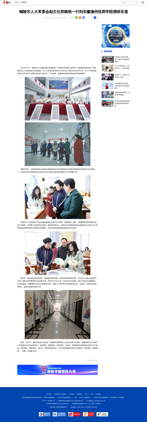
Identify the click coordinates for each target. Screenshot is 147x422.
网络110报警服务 (49, 397)
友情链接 (98, 394)
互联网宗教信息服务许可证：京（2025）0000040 (86, 403)
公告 (86, 394)
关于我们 (48, 394)
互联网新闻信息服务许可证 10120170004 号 (71, 401)
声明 (91, 394)
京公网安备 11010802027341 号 (95, 401)
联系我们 (79, 394)
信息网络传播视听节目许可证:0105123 (57, 403)
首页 (16, 2)
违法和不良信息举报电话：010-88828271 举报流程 (109, 397)
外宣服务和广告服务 (60, 394)
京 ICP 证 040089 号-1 (48, 401)
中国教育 (24, 2)
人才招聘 (71, 394)
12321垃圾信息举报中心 (64, 397)
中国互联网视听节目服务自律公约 (32, 397)
